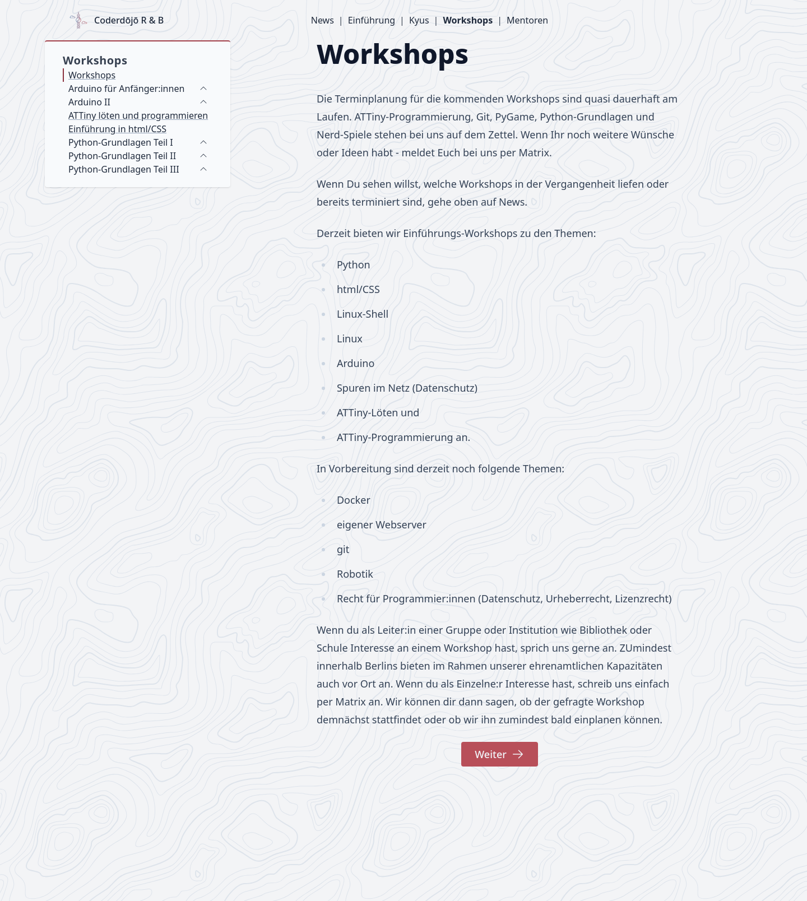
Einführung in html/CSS (117, 129)
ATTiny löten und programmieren (138, 115)
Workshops (468, 20)
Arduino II (89, 102)
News (322, 20)
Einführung (371, 20)
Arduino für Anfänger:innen (126, 88)
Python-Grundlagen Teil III (123, 169)
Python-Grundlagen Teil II (122, 156)
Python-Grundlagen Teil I (120, 142)
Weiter (500, 754)
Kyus (419, 20)
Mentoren (527, 20)
